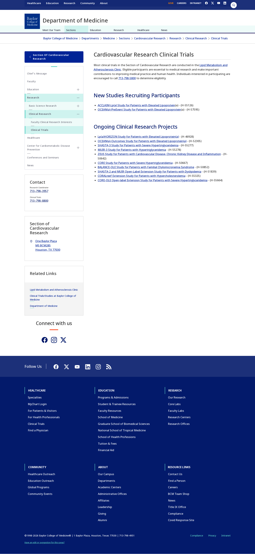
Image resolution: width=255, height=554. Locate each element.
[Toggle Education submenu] (78, 90)
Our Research (176, 397)
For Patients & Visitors (42, 411)
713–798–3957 (39, 191)
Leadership (105, 507)
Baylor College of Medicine (60, 38)
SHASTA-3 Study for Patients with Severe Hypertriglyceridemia (138, 145)
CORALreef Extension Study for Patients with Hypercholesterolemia (141, 176)
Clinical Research (196, 38)
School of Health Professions (117, 437)
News (164, 30)
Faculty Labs (176, 411)
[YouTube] (218, 5)
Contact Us (175, 474)
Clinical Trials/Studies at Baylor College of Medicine (53, 297)
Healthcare (34, 4)
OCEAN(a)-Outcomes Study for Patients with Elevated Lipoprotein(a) (142, 141)
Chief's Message (37, 73)
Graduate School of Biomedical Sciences (124, 424)
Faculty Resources (109, 411)
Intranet (226, 535)
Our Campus (106, 474)
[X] (212, 5)
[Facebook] (206, 5)
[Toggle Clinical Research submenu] (78, 114)
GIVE (170, 4)
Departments (90, 38)
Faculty (31, 81)
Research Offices (179, 424)
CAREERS (181, 4)
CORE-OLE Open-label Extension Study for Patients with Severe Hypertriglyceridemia (152, 180)
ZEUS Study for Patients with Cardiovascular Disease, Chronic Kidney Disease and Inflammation (159, 154)
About (104, 4)
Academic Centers (109, 487)
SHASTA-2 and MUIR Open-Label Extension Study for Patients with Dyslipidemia (149, 171)
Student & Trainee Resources (117, 404)
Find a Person (176, 481)
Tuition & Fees (107, 443)
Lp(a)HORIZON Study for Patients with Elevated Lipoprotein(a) (138, 136)
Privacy (212, 535)
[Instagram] (54, 340)
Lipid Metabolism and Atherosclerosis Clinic (54, 289)
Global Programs (38, 487)
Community (87, 4)
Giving (102, 513)
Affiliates (103, 500)
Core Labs (174, 404)
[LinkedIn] (224, 5)
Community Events (40, 494)
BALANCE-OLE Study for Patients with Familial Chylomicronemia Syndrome (146, 167)
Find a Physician (38, 430)
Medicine (109, 38)
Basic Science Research (43, 105)
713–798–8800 (39, 201)
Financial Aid (106, 450)
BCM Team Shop (178, 494)
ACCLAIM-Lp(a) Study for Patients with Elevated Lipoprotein (136, 105)
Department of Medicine (43, 305)
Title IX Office (177, 507)
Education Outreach (41, 481)
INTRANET (195, 4)
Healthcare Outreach (41, 474)
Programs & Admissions (113, 397)
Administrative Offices (112, 494)
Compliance (175, 513)
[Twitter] (63, 340)
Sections (71, 30)
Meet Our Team (51, 30)
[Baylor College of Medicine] (32, 21)
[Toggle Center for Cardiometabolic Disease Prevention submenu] (78, 148)
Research (69, 4)
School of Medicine (110, 417)
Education (52, 4)
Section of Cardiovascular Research (49, 56)
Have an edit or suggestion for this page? (45, 542)
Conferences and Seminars (43, 157)
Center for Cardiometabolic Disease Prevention (48, 147)
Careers (173, 487)
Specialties (35, 397)
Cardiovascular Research (149, 38)
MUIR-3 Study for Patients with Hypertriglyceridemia (132, 150)
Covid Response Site (181, 520)
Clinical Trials (219, 38)
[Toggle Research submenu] (78, 98)
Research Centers (179, 417)
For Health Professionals (44, 417)
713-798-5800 (127, 78)
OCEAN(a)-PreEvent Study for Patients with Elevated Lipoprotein (139, 109)
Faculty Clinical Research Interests (51, 122)
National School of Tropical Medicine (122, 430)
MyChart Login (37, 404)
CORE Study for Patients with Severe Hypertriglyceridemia (135, 163)
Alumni (102, 520)
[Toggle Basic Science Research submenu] (78, 106)
